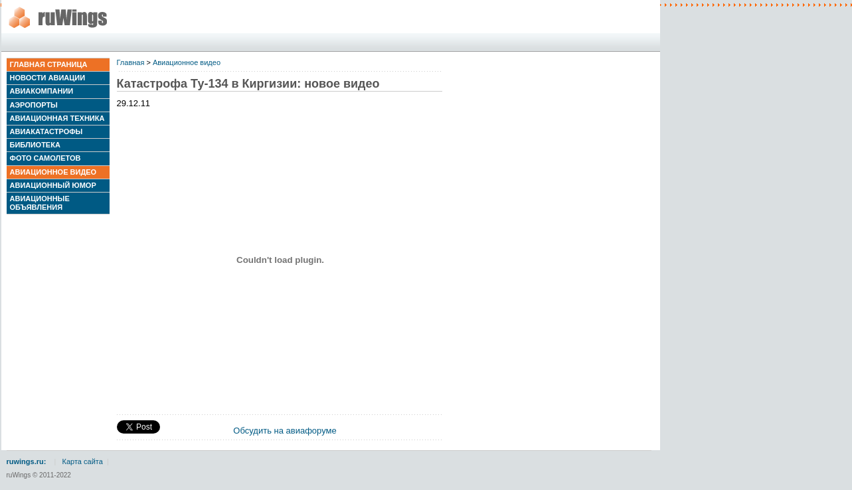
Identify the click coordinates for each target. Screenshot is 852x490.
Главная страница (49, 64)
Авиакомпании (42, 91)
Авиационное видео (53, 172)
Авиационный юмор (53, 185)
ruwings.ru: (26, 461)
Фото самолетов (45, 158)
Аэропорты (34, 105)
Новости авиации (48, 78)
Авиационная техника (57, 118)
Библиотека (35, 145)
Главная (131, 62)
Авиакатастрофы (46, 131)
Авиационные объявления (40, 203)
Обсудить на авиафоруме (284, 431)
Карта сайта (82, 461)
